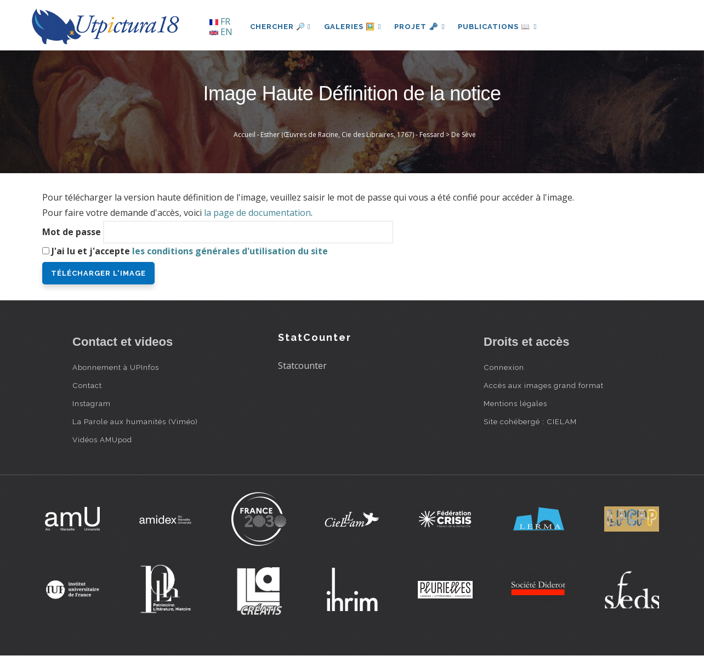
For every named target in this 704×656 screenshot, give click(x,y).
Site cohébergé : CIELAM (530, 421)
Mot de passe (71, 232)
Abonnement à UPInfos (115, 367)
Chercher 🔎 (280, 26)
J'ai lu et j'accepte (190, 251)
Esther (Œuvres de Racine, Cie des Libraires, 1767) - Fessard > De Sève (368, 134)
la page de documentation (257, 213)
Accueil (245, 134)
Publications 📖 (497, 26)
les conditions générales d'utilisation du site (230, 251)
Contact (87, 385)
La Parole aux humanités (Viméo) (135, 421)
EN (220, 32)
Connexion (504, 367)
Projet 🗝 (420, 26)
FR (219, 21)
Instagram (91, 403)
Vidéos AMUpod (102, 439)
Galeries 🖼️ (353, 26)
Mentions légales (515, 403)
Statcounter (302, 366)
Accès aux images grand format (544, 385)
